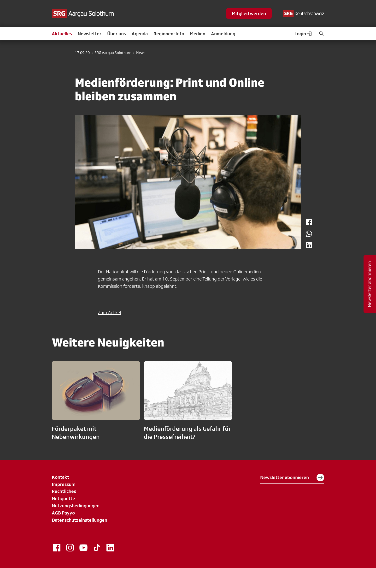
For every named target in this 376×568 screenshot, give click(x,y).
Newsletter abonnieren (292, 477)
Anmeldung (223, 33)
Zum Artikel (109, 312)
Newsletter (89, 33)
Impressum (64, 484)
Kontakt (60, 477)
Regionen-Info (168, 33)
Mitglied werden (249, 13)
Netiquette (63, 498)
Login (303, 33)
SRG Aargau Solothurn (112, 53)
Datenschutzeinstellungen (79, 520)
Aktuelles (62, 33)
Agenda (140, 33)
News (140, 53)
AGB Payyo (63, 512)
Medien (197, 33)
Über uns (116, 33)
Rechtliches (64, 491)
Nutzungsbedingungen (76, 505)
